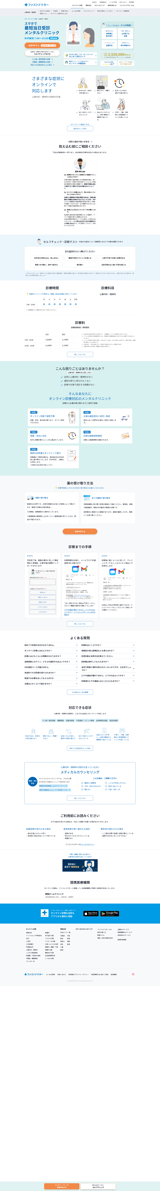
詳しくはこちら (80, 354)
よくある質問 (113, 2)
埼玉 (61, 944)
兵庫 (68, 938)
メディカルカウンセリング (83, 929)
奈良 (68, 944)
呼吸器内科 (29, 947)
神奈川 (62, 941)
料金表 (55, 11)
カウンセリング (100, 5)
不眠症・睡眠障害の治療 (41, 62)
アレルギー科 (30, 961)
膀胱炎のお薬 (49, 953)
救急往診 (88, 5)
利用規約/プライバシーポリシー (78, 974)
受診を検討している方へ (105, 11)
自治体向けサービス (124, 935)
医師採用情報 (122, 940)
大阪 (68, 936)
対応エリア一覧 (65, 932)
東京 (61, 938)
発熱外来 (29, 933)
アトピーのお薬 (50, 941)
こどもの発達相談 (32, 953)
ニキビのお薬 (49, 938)
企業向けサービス (123, 929)
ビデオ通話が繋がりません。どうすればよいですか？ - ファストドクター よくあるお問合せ (79, 612)
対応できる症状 (45, 11)
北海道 (62, 936)
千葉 (61, 947)
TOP (25, 19)
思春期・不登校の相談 (33, 956)
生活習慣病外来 (50, 956)
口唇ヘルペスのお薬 (51, 944)
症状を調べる (112, 5)
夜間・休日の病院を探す (105, 938)
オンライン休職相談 (122, 11)
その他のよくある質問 (80, 692)
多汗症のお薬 (49, 936)
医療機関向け (103, 2)
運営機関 (131, 2)
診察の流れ (64, 11)
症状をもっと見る (80, 128)
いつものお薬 (49, 958)
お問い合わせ (123, 2)
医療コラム (43, 13)
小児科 (28, 941)
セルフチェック (89, 11)
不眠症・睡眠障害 (32, 958)
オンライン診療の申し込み (59, 13)
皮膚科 (47, 933)
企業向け (94, 2)
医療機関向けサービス (125, 932)
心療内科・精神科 (30, 12)
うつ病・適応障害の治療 (41, 59)
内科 (27, 938)
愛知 (61, 950)
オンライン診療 (77, 5)
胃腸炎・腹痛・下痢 (51, 947)
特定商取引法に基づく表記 (99, 974)
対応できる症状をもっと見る (41, 64)
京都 (68, 941)
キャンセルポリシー (87, 844)
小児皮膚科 (29, 944)
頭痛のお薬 (48, 950)
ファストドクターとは (127, 5)
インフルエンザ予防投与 (34, 936)
